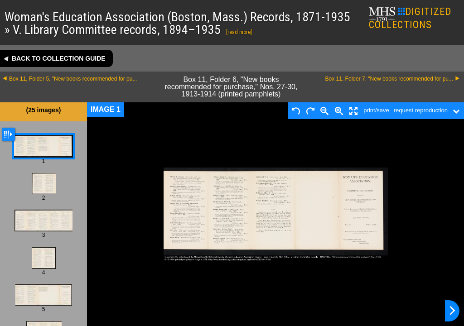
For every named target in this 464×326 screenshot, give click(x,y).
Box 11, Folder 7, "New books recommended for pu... (389, 79)
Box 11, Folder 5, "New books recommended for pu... (73, 79)
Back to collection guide (59, 58)
